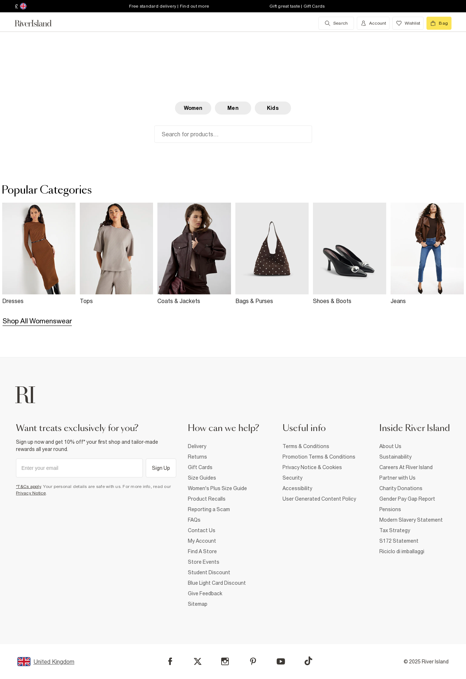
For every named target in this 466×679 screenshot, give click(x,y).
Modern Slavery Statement (411, 520)
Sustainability (395, 457)
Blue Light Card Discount (217, 583)
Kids (273, 108)
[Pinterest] (253, 661)
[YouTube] (281, 661)
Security (292, 478)
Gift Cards (200, 467)
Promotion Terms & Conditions (319, 457)
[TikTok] (308, 661)
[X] (197, 662)
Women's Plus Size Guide (217, 488)
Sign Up (161, 468)
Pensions (390, 509)
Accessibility (297, 488)
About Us (390, 446)
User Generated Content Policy (319, 499)
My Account (202, 541)
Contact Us (201, 530)
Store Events (203, 562)
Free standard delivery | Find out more (169, 6)
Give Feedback (205, 593)
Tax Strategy (394, 530)
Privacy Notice (31, 493)
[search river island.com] (336, 23)
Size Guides (202, 478)
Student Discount (209, 572)
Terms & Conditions (306, 446)
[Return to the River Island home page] (38, 23)
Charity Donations (400, 488)
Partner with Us (397, 478)
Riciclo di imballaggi (401, 551)
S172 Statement (398, 541)
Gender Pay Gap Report (407, 499)
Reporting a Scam (209, 509)
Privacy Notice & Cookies (312, 467)
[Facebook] (170, 661)
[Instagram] (225, 661)
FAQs (194, 520)
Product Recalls (207, 499)
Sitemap (197, 604)
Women (193, 108)
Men (232, 108)
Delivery (197, 446)
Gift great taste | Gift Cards (297, 6)
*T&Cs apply (28, 486)
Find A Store (202, 551)
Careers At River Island (406, 467)
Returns (197, 457)
